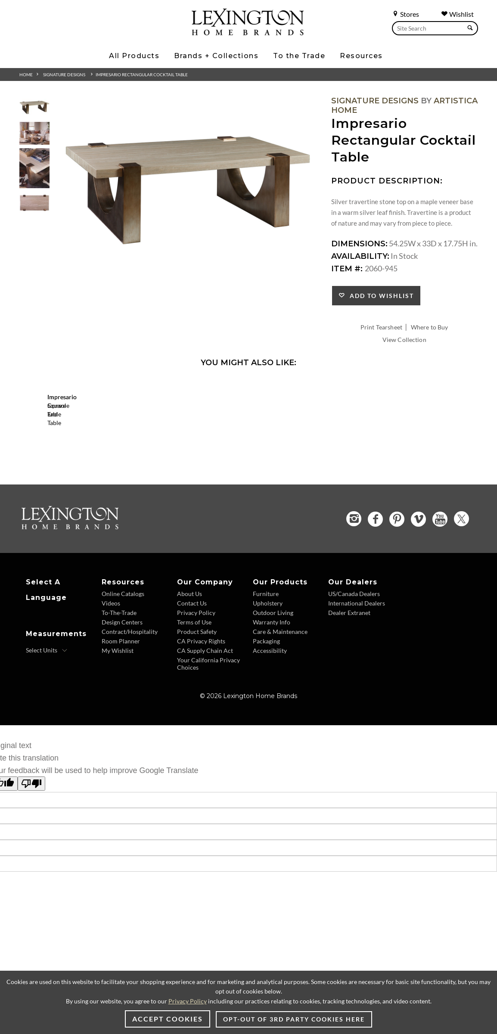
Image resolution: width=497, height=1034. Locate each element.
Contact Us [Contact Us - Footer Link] (192, 652)
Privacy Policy (187, 1001)
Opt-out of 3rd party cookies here (294, 1019)
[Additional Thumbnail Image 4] (34, 203)
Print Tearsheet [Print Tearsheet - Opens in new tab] (381, 327)
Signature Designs (64, 74)
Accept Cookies (167, 1019)
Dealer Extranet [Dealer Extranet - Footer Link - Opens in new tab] (349, 662)
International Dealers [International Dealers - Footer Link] (356, 652)
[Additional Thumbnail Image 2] (34, 133)
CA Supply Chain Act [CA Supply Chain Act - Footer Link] (205, 700)
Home (26, 74)
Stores (405, 14)
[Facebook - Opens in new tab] (375, 568)
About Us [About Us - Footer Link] (189, 643)
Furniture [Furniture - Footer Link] (266, 643)
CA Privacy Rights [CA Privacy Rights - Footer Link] (201, 690)
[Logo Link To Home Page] (248, 32)
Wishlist (457, 14)
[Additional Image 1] (187, 191)
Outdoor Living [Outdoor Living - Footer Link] (273, 662)
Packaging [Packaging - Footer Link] (266, 690)
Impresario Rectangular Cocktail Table (142, 74)
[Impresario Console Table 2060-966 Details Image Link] (233, 461)
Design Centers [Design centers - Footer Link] (122, 671)
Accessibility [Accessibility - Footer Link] (270, 700)
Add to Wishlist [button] (379, 295)
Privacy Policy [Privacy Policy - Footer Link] (196, 662)
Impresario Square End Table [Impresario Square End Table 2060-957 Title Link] (103, 472)
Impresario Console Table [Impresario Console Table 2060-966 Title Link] (233, 472)
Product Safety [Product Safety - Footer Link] (197, 681)
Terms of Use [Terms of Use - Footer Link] (194, 671)
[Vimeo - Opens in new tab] (418, 568)
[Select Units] (47, 699)
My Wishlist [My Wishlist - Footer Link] (118, 700)
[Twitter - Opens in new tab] (461, 568)
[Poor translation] (31, 833)
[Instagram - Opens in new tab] (353, 568)
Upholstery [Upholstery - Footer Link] (268, 652)
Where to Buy (429, 327)
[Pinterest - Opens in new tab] (396, 568)
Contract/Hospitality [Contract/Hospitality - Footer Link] (130, 681)
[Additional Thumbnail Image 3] (34, 168)
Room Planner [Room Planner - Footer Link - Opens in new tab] (121, 690)
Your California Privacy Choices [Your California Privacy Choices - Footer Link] (208, 713)
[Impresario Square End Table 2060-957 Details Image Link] (103, 461)
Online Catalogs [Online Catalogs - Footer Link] (123, 643)
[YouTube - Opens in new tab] (439, 568)
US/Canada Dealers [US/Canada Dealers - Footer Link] (354, 643)
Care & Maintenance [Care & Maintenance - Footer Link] (280, 681)
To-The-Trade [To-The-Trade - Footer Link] (119, 662)
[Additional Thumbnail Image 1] (34, 107)
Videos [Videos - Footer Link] (111, 652)
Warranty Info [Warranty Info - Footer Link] (271, 671)
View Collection (404, 339)
